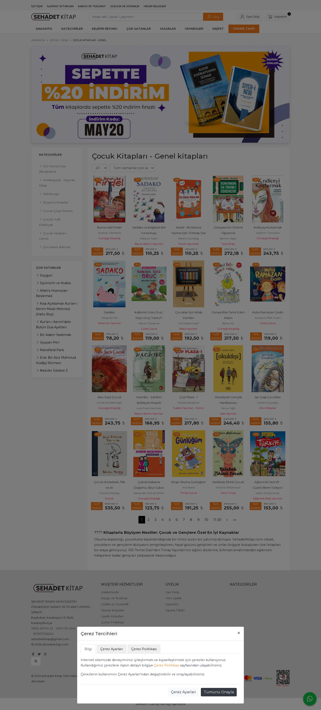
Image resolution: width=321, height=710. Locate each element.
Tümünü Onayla (219, 692)
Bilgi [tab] (88, 649)
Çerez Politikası (166, 665)
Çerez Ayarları (183, 692)
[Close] (239, 633)
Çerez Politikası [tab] (144, 649)
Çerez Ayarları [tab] (111, 649)
